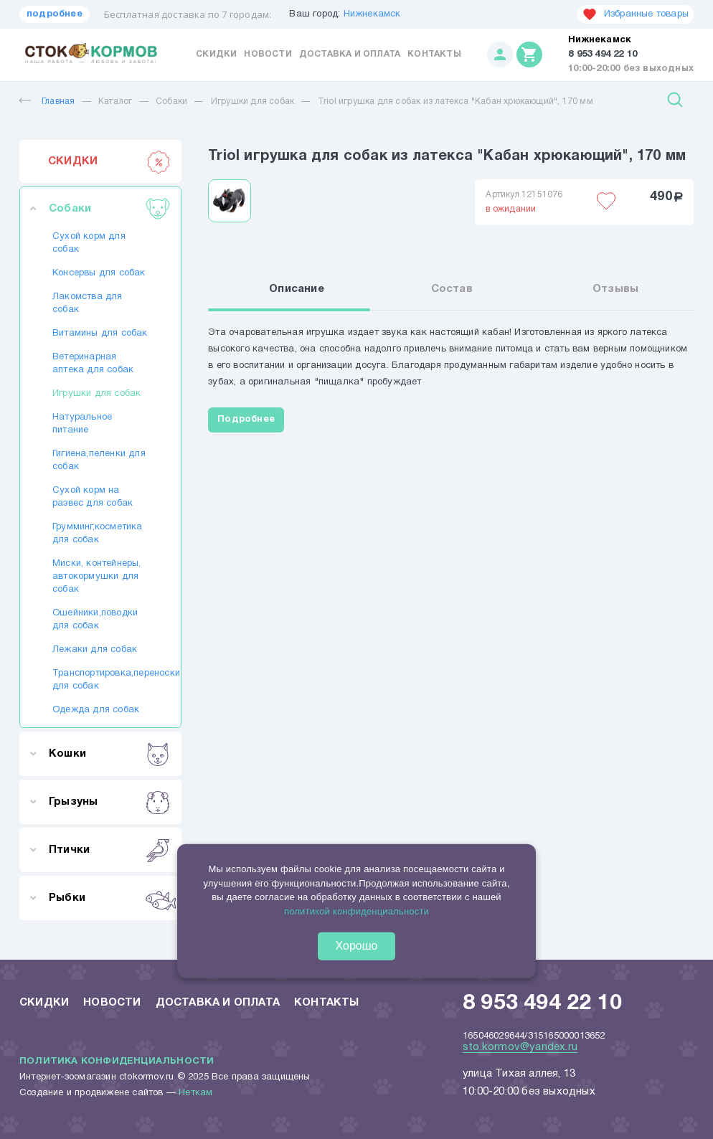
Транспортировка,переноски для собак (100, 680)
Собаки (171, 101)
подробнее (54, 14)
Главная (47, 101)
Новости (267, 54)
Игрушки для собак (252, 101)
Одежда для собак (95, 710)
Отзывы (615, 289)
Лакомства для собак (87, 303)
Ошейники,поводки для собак (95, 619)
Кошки (109, 754)
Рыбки (109, 898)
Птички (109, 850)
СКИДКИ (109, 161)
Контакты (434, 54)
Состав (452, 289)
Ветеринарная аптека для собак (92, 363)
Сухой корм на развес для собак (92, 497)
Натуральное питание (82, 424)
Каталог (115, 101)
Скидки (216, 54)
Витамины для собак (100, 333)
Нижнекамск (372, 14)
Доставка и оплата (349, 54)
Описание (296, 289)
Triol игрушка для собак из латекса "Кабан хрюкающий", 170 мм (455, 101)
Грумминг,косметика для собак (97, 533)
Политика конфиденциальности (116, 1061)
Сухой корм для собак (89, 243)
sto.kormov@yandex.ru (520, 1047)
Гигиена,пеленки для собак (99, 460)
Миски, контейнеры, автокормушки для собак (96, 576)
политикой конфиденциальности (356, 911)
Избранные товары (635, 14)
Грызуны (109, 802)
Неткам (195, 1093)
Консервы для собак (99, 273)
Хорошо (357, 946)
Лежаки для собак (94, 650)
